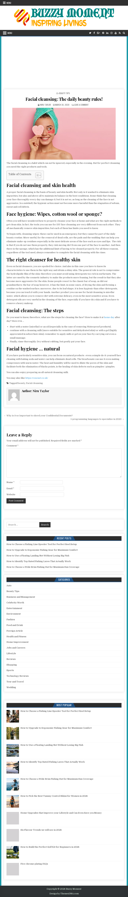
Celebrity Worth (15, 602)
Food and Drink (14, 625)
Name (10, 482)
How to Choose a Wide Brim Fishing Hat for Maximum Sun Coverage (42, 567)
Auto (9, 585)
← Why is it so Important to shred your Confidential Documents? (38, 415)
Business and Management (20, 597)
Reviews (11, 659)
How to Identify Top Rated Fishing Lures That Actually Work (38, 561)
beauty (21, 383)
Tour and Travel (15, 681)
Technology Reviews (17, 676)
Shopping (11, 665)
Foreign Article (14, 631)
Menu (8, 3)
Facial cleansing (34, 383)
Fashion (10, 619)
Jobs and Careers (15, 647)
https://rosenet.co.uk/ (36, 378)
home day (109, 317)
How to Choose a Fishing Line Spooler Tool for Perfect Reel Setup (41, 544)
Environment (13, 614)
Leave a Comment (81, 104)
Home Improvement (17, 642)
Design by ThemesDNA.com (64, 893)
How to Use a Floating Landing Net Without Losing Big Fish (37, 555)
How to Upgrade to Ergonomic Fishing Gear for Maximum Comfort (42, 550)
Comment (12, 445)
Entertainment (14, 608)
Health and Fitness (16, 636)
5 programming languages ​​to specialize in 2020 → (97, 419)
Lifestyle (11, 653)
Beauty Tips (64, 93)
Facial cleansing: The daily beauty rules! (64, 99)
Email (10, 488)
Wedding (11, 687)
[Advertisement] (64, 61)
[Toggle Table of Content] (36, 175)
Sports (10, 670)
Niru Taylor (45, 104)
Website (10, 494)
